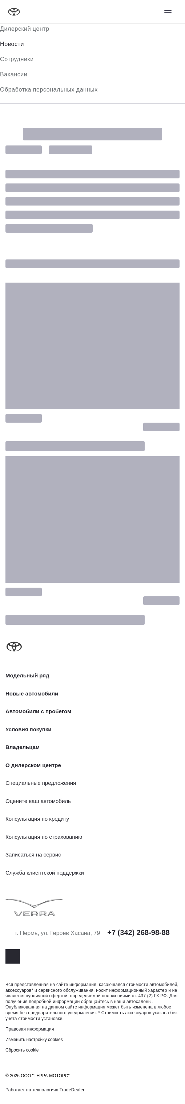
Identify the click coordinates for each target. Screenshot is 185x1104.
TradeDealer (72, 1089)
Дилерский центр (24, 29)
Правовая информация (29, 1029)
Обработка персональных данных (49, 89)
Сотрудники (17, 59)
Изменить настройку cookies (34, 1039)
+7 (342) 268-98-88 (138, 932)
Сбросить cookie (22, 1050)
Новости (12, 44)
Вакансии (13, 74)
